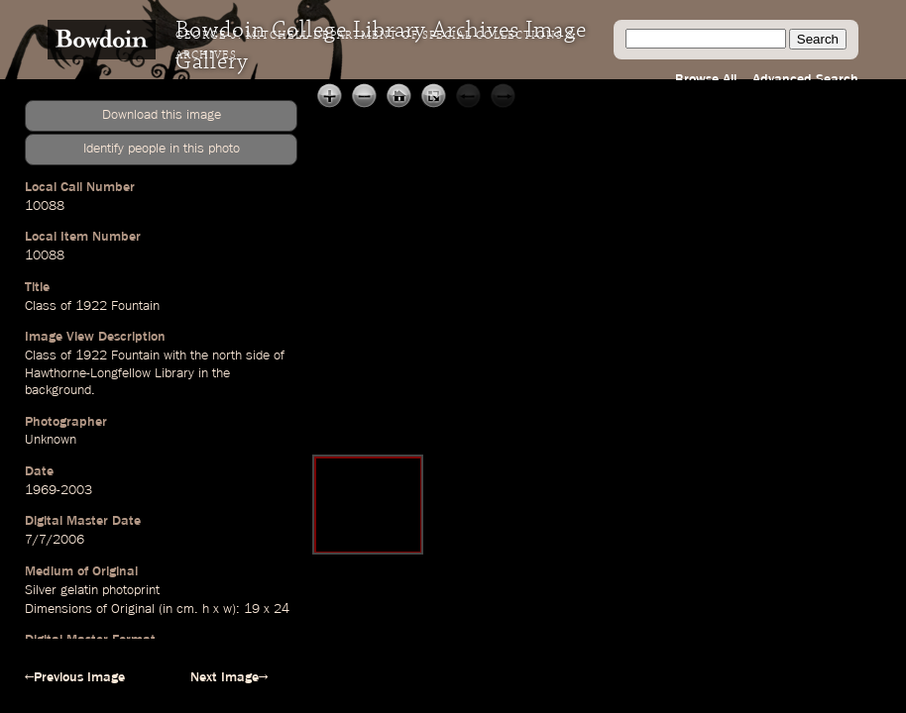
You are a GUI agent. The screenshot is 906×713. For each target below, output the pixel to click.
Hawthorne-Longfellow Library (109, 373)
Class (41, 306)
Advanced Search (805, 79)
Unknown (50, 440)
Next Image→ (229, 677)
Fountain (135, 306)
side (258, 355)
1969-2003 (58, 490)
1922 (91, 306)
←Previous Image (75, 677)
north (227, 355)
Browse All (705, 79)
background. (60, 390)
